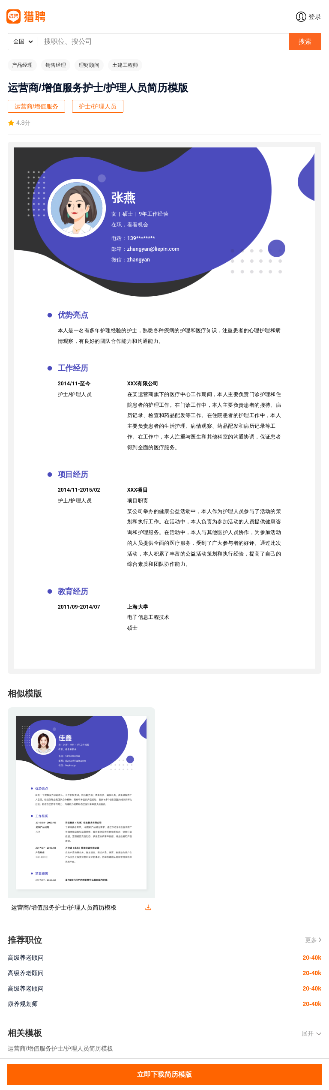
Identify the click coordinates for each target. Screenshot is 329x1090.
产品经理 (22, 65)
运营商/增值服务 (36, 106)
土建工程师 (125, 65)
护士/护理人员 (98, 106)
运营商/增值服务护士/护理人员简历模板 (60, 1048)
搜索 (305, 41)
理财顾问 (89, 65)
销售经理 (55, 65)
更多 (313, 940)
